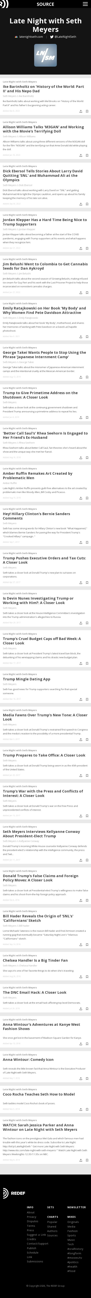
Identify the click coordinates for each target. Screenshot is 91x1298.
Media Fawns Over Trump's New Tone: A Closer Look (45, 717)
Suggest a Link (36, 1234)
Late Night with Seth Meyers (20, 81)
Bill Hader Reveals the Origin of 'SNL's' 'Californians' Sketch (38, 918)
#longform (74, 1253)
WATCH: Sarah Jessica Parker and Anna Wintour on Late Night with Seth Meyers (40, 1127)
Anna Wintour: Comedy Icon (28, 1059)
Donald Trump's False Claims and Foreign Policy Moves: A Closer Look (40, 878)
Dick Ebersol (25, 185)
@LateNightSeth (65, 37)
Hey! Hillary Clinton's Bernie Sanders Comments (36, 516)
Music (71, 1239)
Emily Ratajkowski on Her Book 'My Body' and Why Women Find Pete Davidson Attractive (44, 310)
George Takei (26, 362)
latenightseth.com (29, 37)
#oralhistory (75, 1249)
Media (71, 1226)
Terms (31, 1226)
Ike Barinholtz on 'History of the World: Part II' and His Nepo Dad (43, 88)
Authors (52, 1231)
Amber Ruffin (10, 483)
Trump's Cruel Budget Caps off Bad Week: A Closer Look (42, 640)
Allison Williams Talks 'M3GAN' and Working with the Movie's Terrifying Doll (43, 129)
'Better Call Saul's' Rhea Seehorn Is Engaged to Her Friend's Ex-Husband (45, 435)
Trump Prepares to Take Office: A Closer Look (44, 755)
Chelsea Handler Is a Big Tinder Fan (35, 960)
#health (72, 1266)
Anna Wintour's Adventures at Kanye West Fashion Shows (41, 1026)
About (31, 1212)
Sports (71, 1235)
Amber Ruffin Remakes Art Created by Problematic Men (37, 475)
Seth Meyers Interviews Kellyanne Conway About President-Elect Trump (41, 833)
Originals (73, 1222)
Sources (52, 1235)
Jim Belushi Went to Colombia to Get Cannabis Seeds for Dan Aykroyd (45, 266)
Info (30, 1207)
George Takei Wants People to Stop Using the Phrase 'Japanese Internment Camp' (44, 354)
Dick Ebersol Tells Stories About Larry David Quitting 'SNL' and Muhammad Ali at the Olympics (43, 175)
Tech (70, 1244)
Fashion (72, 1231)
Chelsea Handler (28, 965)
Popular (52, 1222)
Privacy (31, 1216)
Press (30, 1230)
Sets (50, 1207)
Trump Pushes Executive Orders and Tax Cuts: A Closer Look (44, 560)
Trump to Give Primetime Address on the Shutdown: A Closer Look (40, 395)
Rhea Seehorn (27, 442)
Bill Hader (24, 925)
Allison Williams (27, 136)
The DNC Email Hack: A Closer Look (34, 992)
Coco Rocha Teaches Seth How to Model (39, 1094)
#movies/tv (74, 1257)
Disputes (32, 1221)
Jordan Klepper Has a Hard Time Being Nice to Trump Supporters (45, 222)
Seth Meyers (9, 96)
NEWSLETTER (76, 1207)
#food (71, 1271)
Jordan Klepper (27, 229)
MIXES (71, 1216)
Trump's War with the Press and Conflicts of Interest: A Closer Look (43, 793)
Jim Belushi (25, 273)
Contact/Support (38, 1243)
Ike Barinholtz (26, 96)
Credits (31, 1239)
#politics (73, 1262)
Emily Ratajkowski (28, 317)
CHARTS (52, 1216)
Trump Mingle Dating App (26, 679)
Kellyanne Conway (29, 841)
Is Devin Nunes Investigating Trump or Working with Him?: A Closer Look (38, 600)
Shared (51, 1226)
